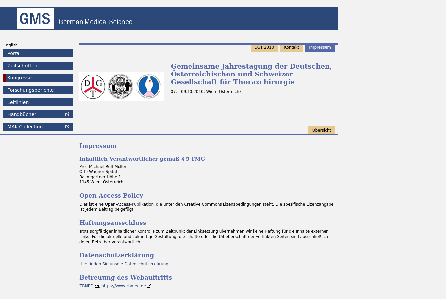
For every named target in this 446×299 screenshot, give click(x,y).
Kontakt (291, 47)
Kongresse (19, 77)
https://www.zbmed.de (123, 286)
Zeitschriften (22, 65)
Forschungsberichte (30, 90)
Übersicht (321, 130)
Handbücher (21, 114)
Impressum (320, 47)
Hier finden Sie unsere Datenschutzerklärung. (124, 264)
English (10, 45)
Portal (14, 53)
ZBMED (86, 286)
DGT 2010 (264, 47)
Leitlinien (18, 102)
